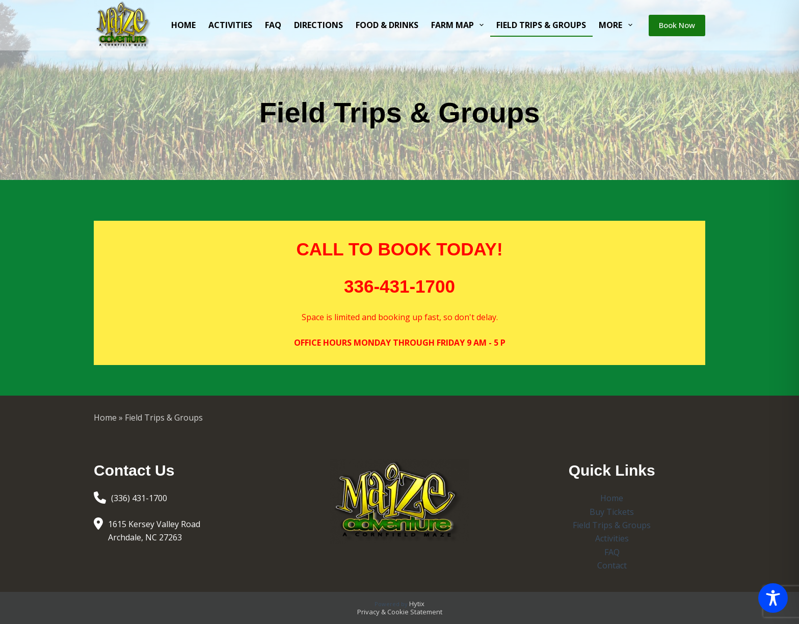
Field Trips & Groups (541, 25)
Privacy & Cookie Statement (399, 611)
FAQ (273, 25)
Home (183, 25)
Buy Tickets (612, 511)
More (617, 25)
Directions (318, 25)
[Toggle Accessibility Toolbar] (773, 598)
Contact (612, 565)
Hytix (416, 603)
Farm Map (459, 25)
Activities (230, 25)
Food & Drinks (387, 25)
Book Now (677, 25)
